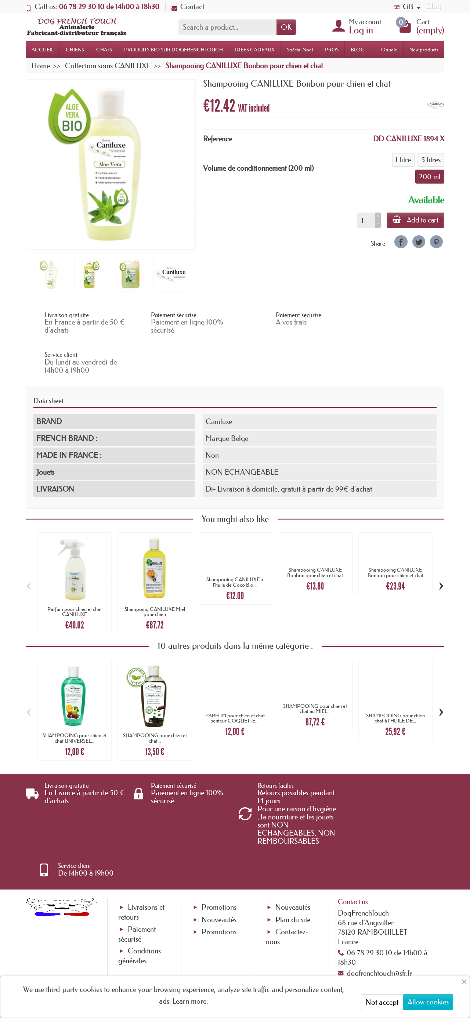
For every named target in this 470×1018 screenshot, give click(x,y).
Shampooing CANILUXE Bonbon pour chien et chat (315, 533)
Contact (187, 6)
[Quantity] (366, 220)
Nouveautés (219, 847)
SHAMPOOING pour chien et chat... (155, 698)
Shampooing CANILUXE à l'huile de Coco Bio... (234, 542)
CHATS (104, 49)
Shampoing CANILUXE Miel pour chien (154, 571)
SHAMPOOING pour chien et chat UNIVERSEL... (74, 698)
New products (423, 49)
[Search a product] (227, 27)
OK (286, 27)
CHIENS (75, 49)
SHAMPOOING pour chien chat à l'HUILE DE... (395, 678)
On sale (389, 49)
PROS (332, 49)
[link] (400, 241)
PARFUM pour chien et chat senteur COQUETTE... (235, 678)
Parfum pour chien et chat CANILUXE (74, 571)
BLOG (358, 49)
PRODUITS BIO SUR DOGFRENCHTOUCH (173, 49)
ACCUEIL (43, 49)
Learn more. (190, 1001)
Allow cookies (428, 1001)
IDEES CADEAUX (255, 49)
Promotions (219, 835)
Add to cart (415, 219)
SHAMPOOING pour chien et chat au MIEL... (315, 668)
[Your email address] (213, 958)
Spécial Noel (300, 49)
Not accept (382, 1002)
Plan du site (292, 847)
